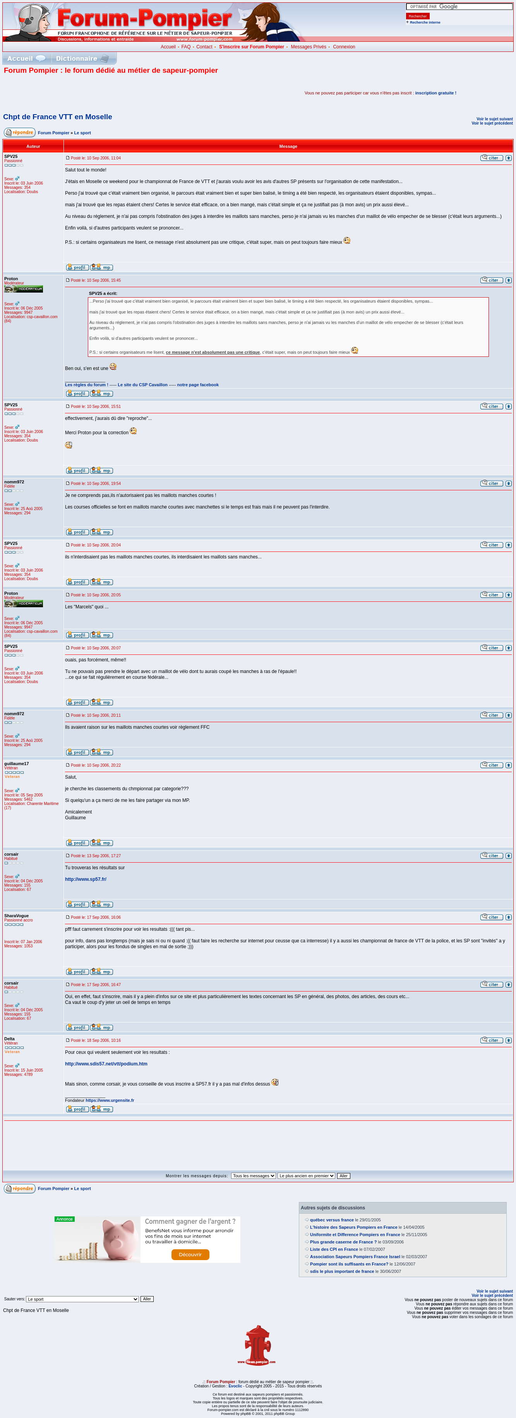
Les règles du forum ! (86, 384)
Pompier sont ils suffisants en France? (349, 1264)
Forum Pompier (53, 132)
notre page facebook (198, 384)
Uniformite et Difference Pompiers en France (355, 1234)
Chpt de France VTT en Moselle (57, 117)
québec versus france (332, 1220)
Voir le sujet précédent (492, 123)
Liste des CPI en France (334, 1249)
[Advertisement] (94, 92)
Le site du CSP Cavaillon (143, 384)
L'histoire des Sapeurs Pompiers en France (354, 1227)
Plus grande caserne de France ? (343, 1242)
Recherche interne (425, 22)
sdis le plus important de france (342, 1271)
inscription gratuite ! (435, 93)
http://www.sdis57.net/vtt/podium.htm (106, 1064)
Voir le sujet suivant (495, 119)
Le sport (82, 132)
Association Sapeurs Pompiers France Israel (355, 1256)
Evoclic (235, 1386)
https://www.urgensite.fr (110, 1100)
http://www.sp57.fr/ (85, 879)
